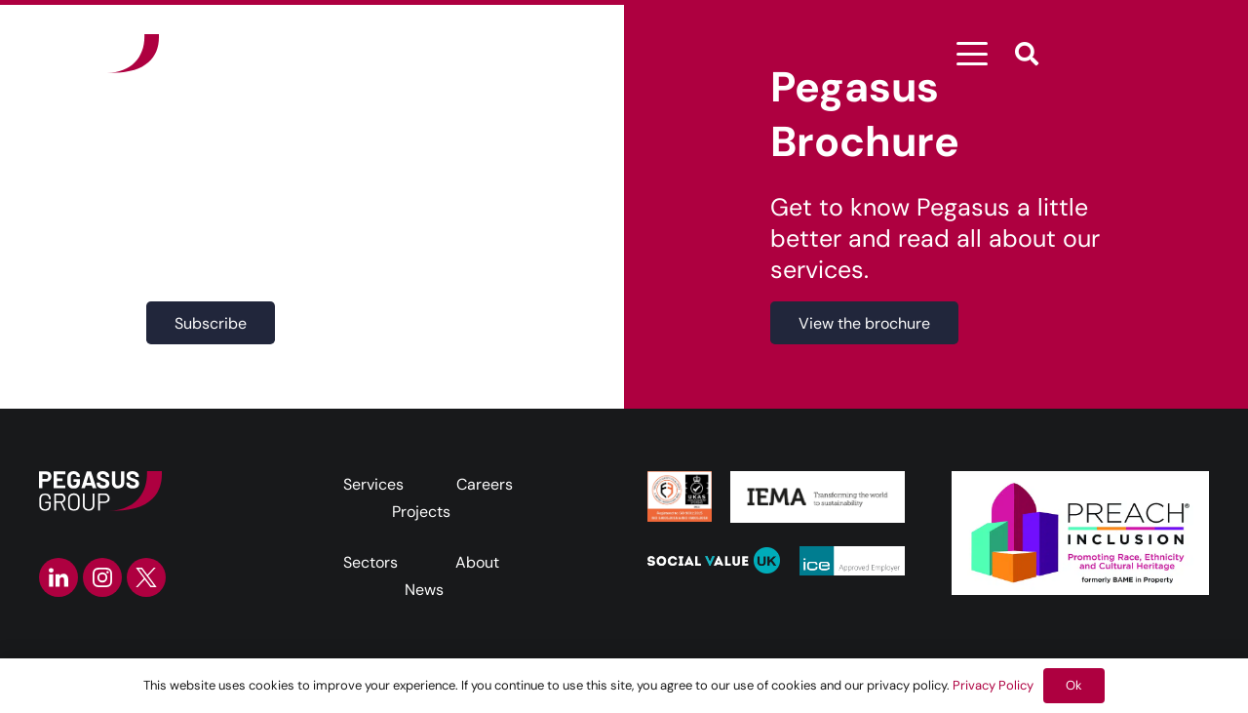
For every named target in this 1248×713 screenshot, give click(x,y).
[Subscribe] (210, 323)
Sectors (370, 562)
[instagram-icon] (102, 577)
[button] (973, 53)
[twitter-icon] (146, 577)
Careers (484, 484)
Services (373, 484)
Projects (421, 511)
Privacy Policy (993, 685)
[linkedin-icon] (58, 577)
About (477, 562)
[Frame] (99, 53)
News (424, 589)
